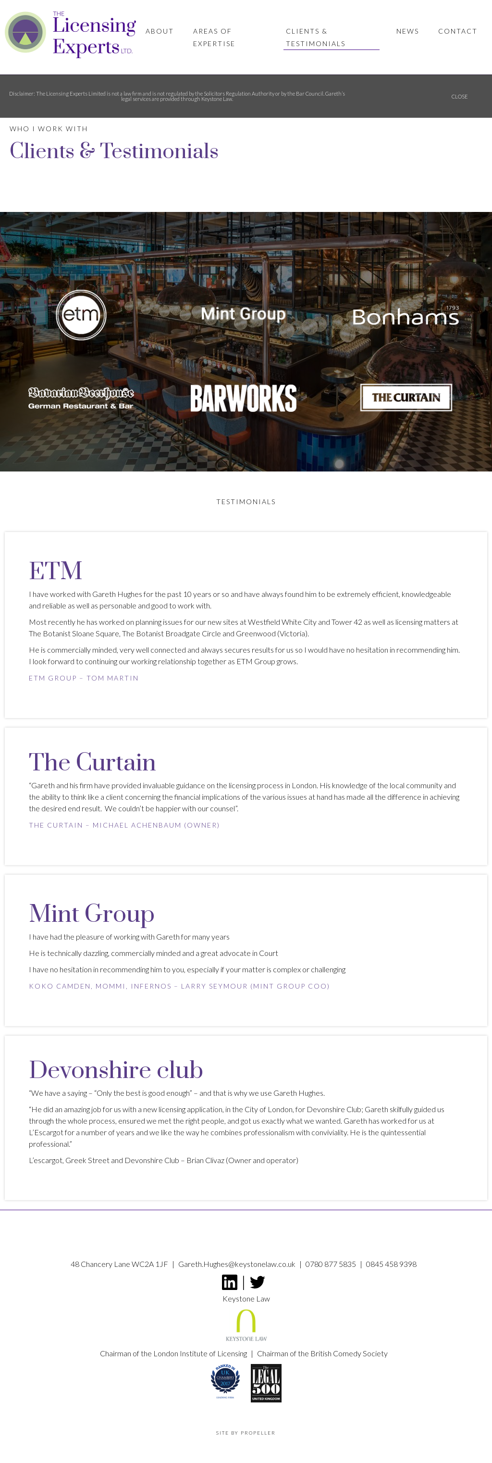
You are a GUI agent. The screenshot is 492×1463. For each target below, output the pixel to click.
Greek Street (87, 1160)
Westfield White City (281, 621)
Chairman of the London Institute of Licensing (174, 1353)
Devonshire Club (151, 1160)
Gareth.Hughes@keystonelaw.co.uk (237, 1263)
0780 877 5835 (331, 1263)
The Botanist (50, 633)
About (160, 31)
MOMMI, (112, 986)
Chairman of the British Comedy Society (322, 1353)
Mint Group (279, 986)
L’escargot (45, 1160)
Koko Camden (60, 986)
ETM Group (53, 678)
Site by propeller (246, 1433)
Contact (458, 31)
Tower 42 (346, 621)
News (407, 31)
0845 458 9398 (391, 1263)
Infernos (150, 986)
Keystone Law (246, 1321)
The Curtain (56, 825)
